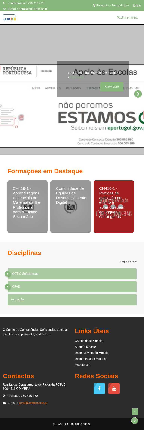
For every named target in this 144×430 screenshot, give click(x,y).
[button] (110, 5)
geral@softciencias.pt (33, 8)
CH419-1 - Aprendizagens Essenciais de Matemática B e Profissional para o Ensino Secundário (26, 202)
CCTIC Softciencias (25, 273)
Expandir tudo (128, 261)
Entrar (137, 5)
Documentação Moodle (90, 358)
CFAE (16, 286)
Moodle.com (83, 364)
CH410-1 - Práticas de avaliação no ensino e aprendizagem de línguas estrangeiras (111, 202)
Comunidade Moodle (89, 340)
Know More (112, 86)
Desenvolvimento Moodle (92, 352)
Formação (17, 299)
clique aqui (77, 77)
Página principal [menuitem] (127, 17)
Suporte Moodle (85, 346)
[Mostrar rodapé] (134, 420)
